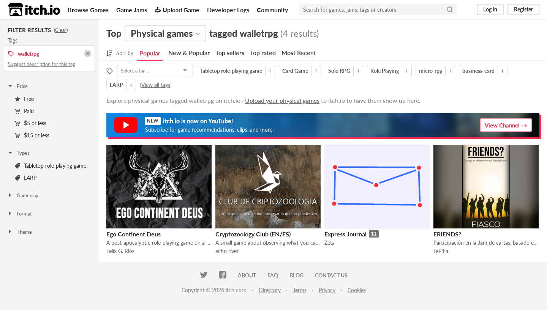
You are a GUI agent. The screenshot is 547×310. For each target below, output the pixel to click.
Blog (296, 275)
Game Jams (131, 9)
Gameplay (22, 195)
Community (272, 9)
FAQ (272, 275)
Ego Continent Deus (133, 234)
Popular (149, 53)
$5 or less (30, 123)
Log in (490, 9)
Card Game (295, 71)
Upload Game (177, 9)
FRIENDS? (447, 234)
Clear (60, 30)
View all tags (155, 85)
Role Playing (384, 71)
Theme (19, 232)
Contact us (331, 275)
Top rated (263, 52)
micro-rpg (430, 71)
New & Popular (189, 52)
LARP (25, 178)
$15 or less (32, 135)
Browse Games (88, 9)
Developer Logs (228, 9)
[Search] (450, 9)
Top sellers (229, 52)
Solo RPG (339, 71)
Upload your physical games (282, 100)
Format (19, 214)
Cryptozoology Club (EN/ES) (253, 234)
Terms (300, 290)
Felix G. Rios (120, 251)
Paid (24, 111)
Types (18, 153)
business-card (478, 71)
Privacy (327, 290)
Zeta (329, 242)
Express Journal (345, 234)
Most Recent (298, 52)
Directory (270, 290)
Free (24, 99)
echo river (227, 251)
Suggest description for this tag (41, 64)
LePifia (440, 251)
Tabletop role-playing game (50, 165)
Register (523, 9)
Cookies (357, 290)
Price (17, 86)
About (247, 275)
